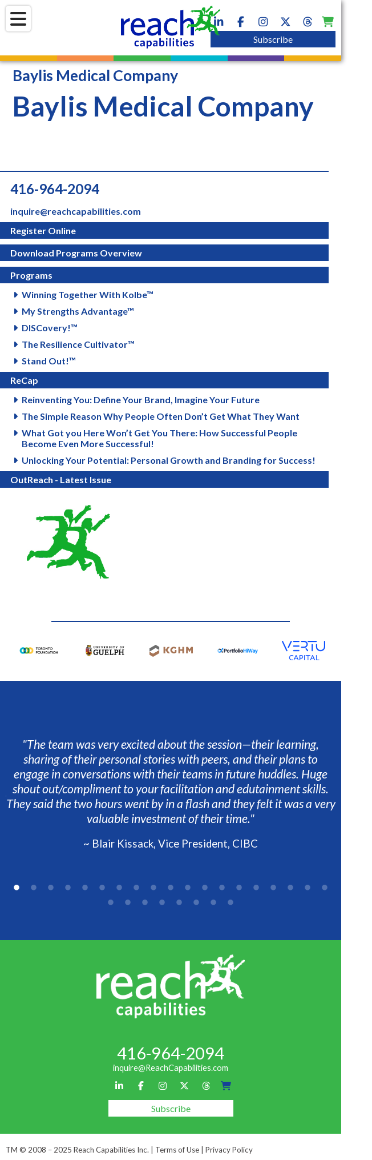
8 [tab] (136, 888)
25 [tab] (196, 903)
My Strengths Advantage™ (78, 311)
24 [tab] (179, 903)
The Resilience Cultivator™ (78, 344)
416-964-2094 (54, 188)
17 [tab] (290, 888)
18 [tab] (307, 888)
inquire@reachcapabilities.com (75, 211)
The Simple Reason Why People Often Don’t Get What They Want (161, 416)
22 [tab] (145, 903)
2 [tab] (33, 888)
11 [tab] (187, 888)
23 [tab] (162, 903)
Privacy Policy (229, 1149)
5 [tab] (85, 888)
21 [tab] (128, 903)
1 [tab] (16, 888)
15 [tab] (256, 888)
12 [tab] (205, 888)
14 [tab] (239, 888)
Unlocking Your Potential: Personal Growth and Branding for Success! (169, 460)
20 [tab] (110, 903)
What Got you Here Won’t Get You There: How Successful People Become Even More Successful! (159, 438)
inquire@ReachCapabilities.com (170, 1068)
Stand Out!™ (49, 360)
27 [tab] (230, 903)
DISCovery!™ (50, 327)
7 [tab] (119, 888)
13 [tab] (222, 888)
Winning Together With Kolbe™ (87, 294)
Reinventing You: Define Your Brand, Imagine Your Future (141, 399)
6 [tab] (102, 888)
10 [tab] (170, 888)
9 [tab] (153, 888)
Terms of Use (177, 1149)
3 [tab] (50, 888)
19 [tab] (324, 888)
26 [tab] (213, 903)
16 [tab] (273, 888)
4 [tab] (68, 888)
